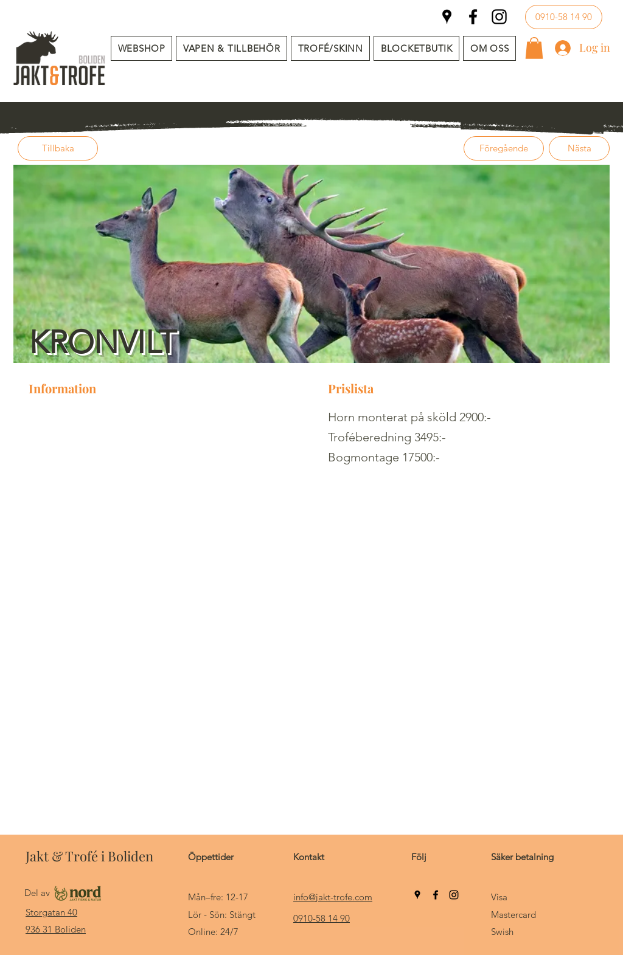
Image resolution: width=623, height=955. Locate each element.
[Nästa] (579, 148)
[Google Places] (447, 17)
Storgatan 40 (51, 912)
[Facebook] (473, 17)
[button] (231, 48)
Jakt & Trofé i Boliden (89, 856)
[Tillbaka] (58, 148)
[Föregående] (504, 148)
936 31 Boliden (56, 929)
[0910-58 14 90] (563, 17)
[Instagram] (499, 17)
